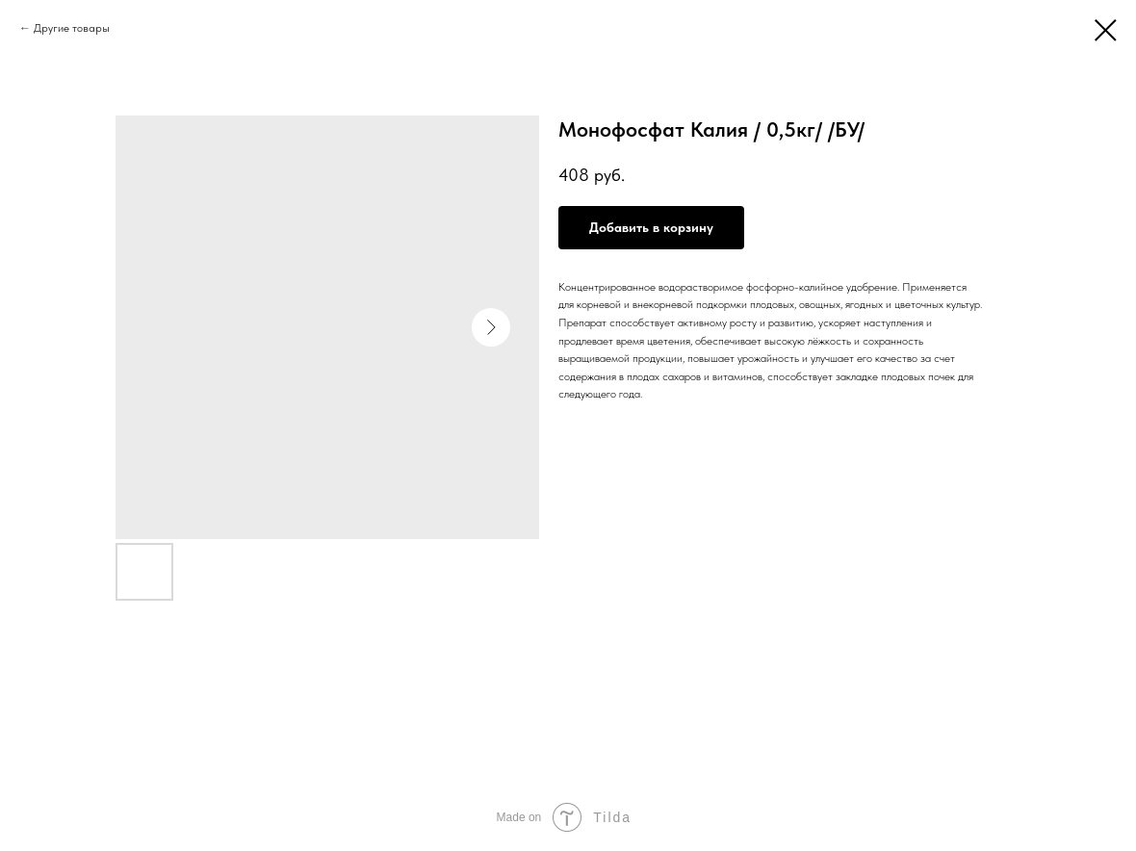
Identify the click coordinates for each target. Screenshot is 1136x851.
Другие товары (72, 28)
